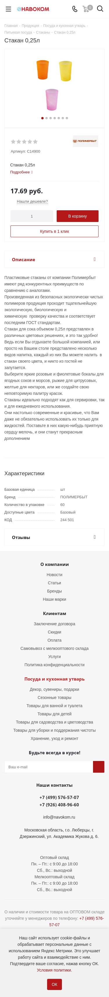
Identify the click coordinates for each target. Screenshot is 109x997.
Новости (54, 574)
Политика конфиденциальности (54, 664)
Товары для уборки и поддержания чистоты (54, 730)
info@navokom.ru (59, 817)
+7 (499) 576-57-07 (59, 797)
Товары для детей (54, 714)
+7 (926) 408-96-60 (59, 804)
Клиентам (54, 613)
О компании (54, 564)
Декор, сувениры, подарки (54, 689)
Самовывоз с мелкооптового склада (54, 648)
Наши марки (54, 599)
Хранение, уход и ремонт (54, 738)
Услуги (54, 656)
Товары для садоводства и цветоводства (54, 722)
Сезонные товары (55, 697)
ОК (54, 984)
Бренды (54, 591)
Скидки (54, 632)
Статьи (54, 583)
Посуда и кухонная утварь (54, 679)
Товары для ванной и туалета (54, 705)
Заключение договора (54, 623)
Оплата (54, 640)
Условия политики (54, 970)
